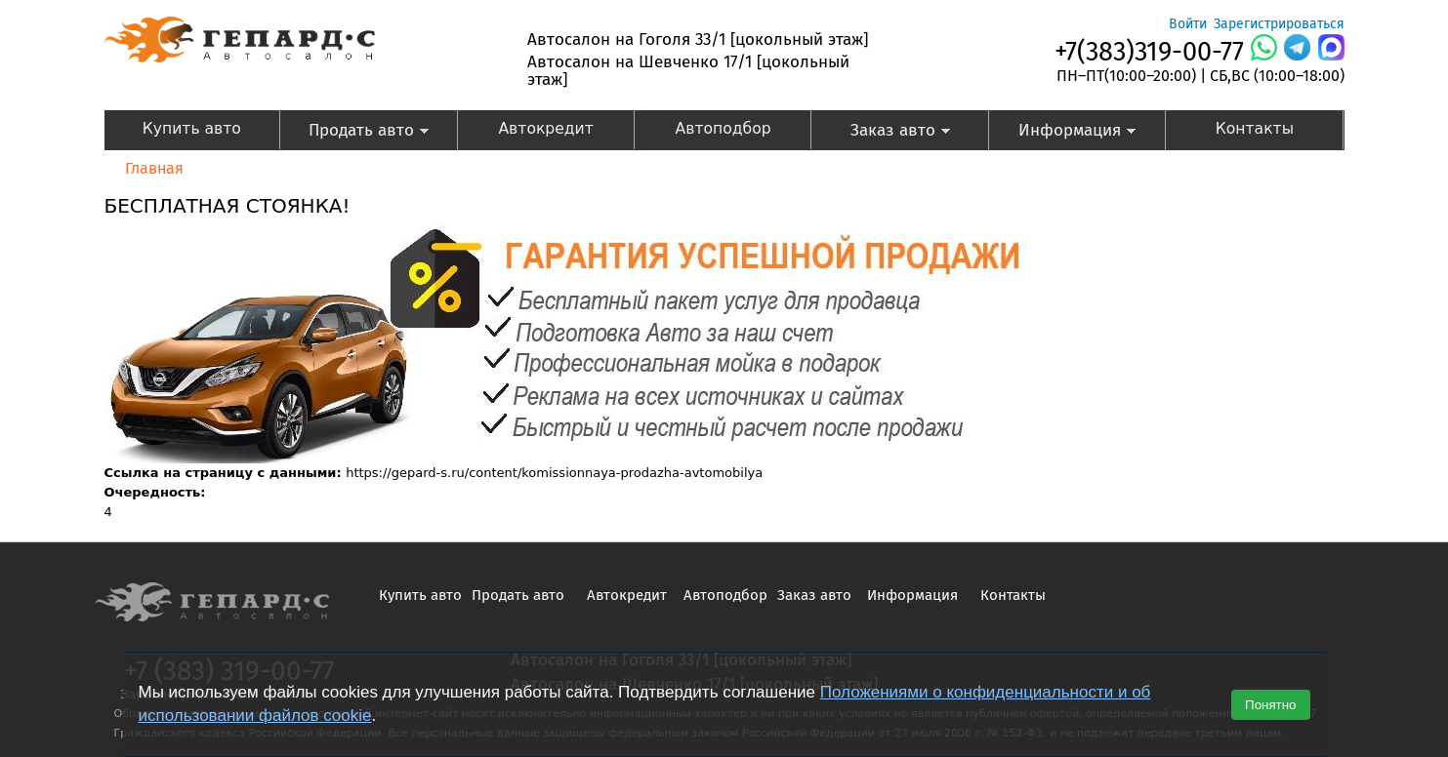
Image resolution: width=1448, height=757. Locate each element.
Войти (1188, 24)
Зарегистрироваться (1279, 24)
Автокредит (545, 129)
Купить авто (192, 129)
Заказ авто (881, 132)
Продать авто (355, 132)
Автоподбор (723, 129)
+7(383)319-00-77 (1149, 51)
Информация (1063, 132)
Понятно (1270, 704)
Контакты (1255, 129)
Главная (154, 168)
